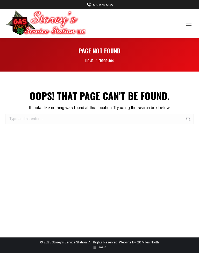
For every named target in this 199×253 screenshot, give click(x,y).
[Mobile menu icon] (188, 24)
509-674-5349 (99, 4)
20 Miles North (148, 242)
